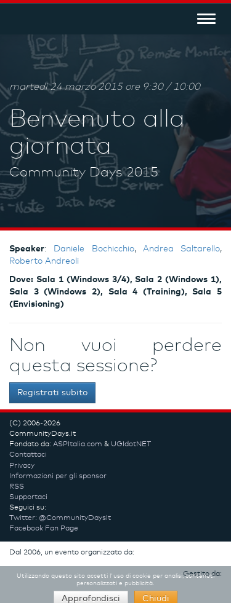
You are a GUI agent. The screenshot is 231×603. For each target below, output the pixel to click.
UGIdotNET (131, 444)
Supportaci (28, 497)
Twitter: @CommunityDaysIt (60, 518)
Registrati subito (52, 392)
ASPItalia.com (77, 444)
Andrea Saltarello (181, 249)
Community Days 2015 (83, 172)
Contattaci (28, 455)
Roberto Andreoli (44, 261)
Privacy (21, 466)
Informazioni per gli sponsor (58, 476)
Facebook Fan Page (43, 528)
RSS (16, 487)
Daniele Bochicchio (94, 249)
